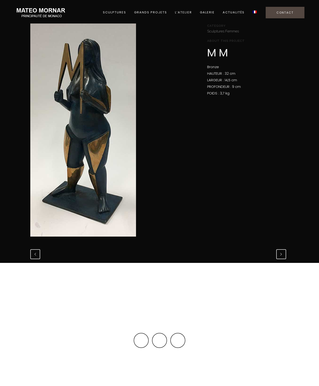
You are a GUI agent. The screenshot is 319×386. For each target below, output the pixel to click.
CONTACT (285, 13)
